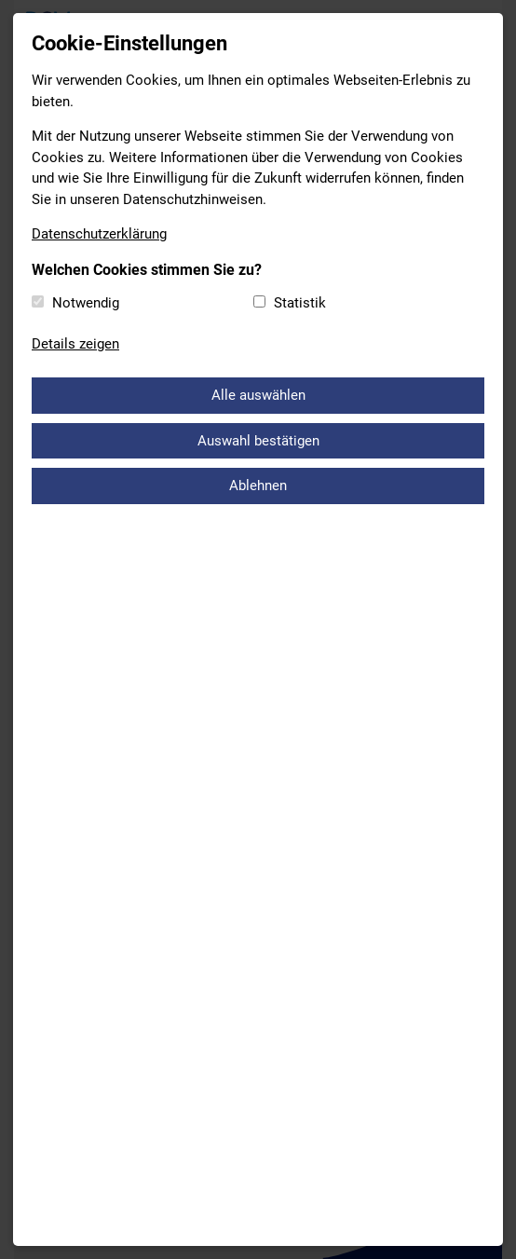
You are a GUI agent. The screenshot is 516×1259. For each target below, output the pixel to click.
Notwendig (85, 302)
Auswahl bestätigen (258, 440)
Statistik (300, 302)
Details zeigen (75, 343)
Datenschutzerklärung (99, 234)
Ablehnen (258, 485)
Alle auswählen (258, 395)
